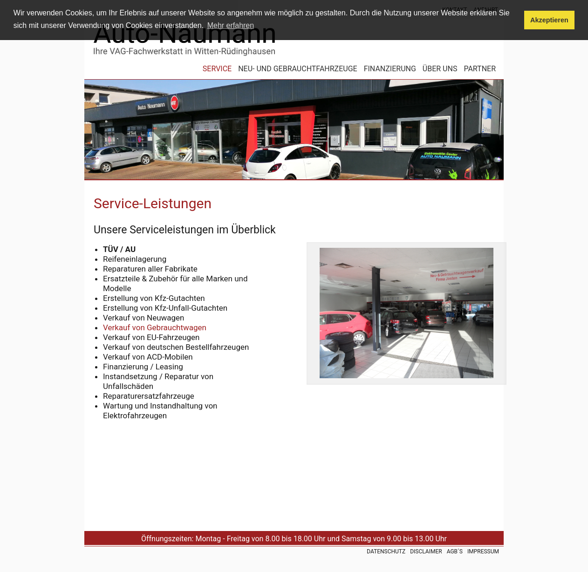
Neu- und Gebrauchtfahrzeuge (297, 69)
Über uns (440, 69)
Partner (480, 69)
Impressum (483, 551)
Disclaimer (426, 551)
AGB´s (455, 551)
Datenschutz (386, 551)
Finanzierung (390, 69)
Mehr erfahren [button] (230, 25)
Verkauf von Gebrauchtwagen (154, 327)
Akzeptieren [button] (549, 20)
